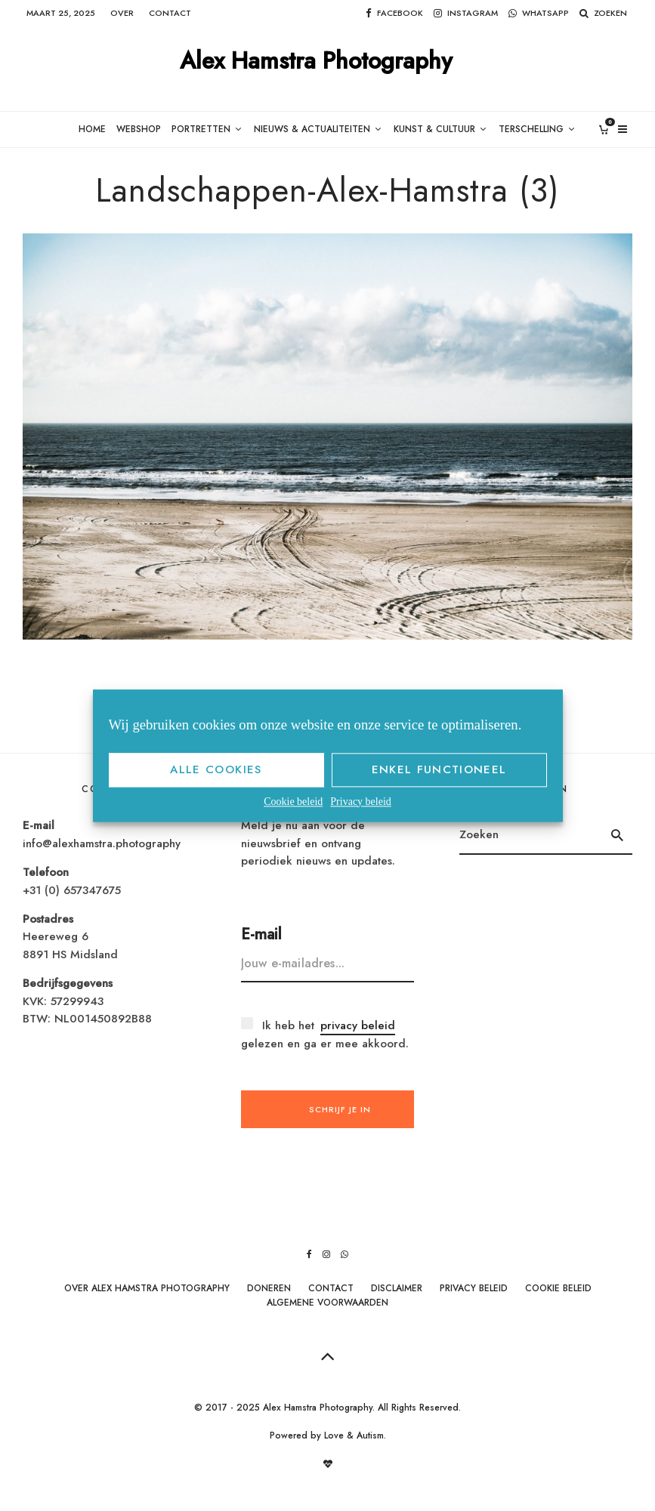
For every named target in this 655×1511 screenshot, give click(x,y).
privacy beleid (357, 1026)
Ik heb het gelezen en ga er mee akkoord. (325, 1035)
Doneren (269, 1288)
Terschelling (539, 129)
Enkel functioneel (439, 769)
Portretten (196, 129)
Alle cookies (215, 769)
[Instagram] (465, 13)
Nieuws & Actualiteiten (311, 129)
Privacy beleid (360, 801)
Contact (170, 13)
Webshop (130, 129)
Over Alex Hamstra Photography (147, 1288)
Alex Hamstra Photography (316, 61)
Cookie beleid (293, 801)
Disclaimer (396, 1288)
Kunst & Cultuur (438, 129)
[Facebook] (394, 13)
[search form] (530, 836)
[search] (616, 836)
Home (82, 129)
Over (122, 13)
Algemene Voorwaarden (327, 1302)
